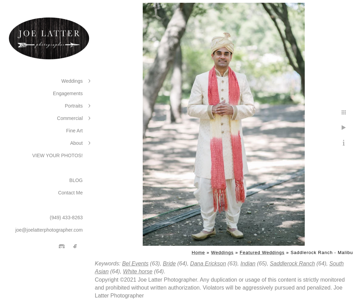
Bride (169, 263)
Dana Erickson (208, 263)
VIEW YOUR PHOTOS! (57, 155)
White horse (137, 271)
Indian (247, 263)
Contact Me (70, 192)
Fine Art (74, 130)
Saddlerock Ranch (292, 263)
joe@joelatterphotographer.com (49, 230)
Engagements (68, 93)
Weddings (72, 81)
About (76, 143)
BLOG (76, 180)
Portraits (74, 106)
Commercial (70, 118)
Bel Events (135, 263)
